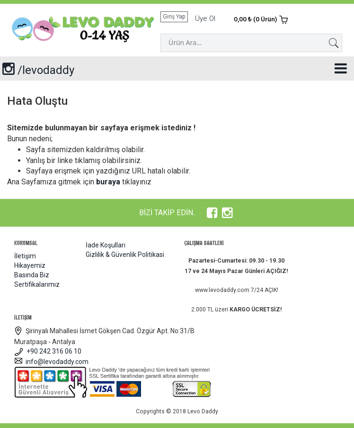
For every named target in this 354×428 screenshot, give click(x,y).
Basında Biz (31, 275)
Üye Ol (205, 18)
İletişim (25, 256)
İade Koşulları (105, 245)
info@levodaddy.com (51, 361)
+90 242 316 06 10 (47, 351)
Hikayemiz (29, 265)
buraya (108, 181)
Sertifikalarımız (37, 284)
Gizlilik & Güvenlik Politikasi (125, 254)
